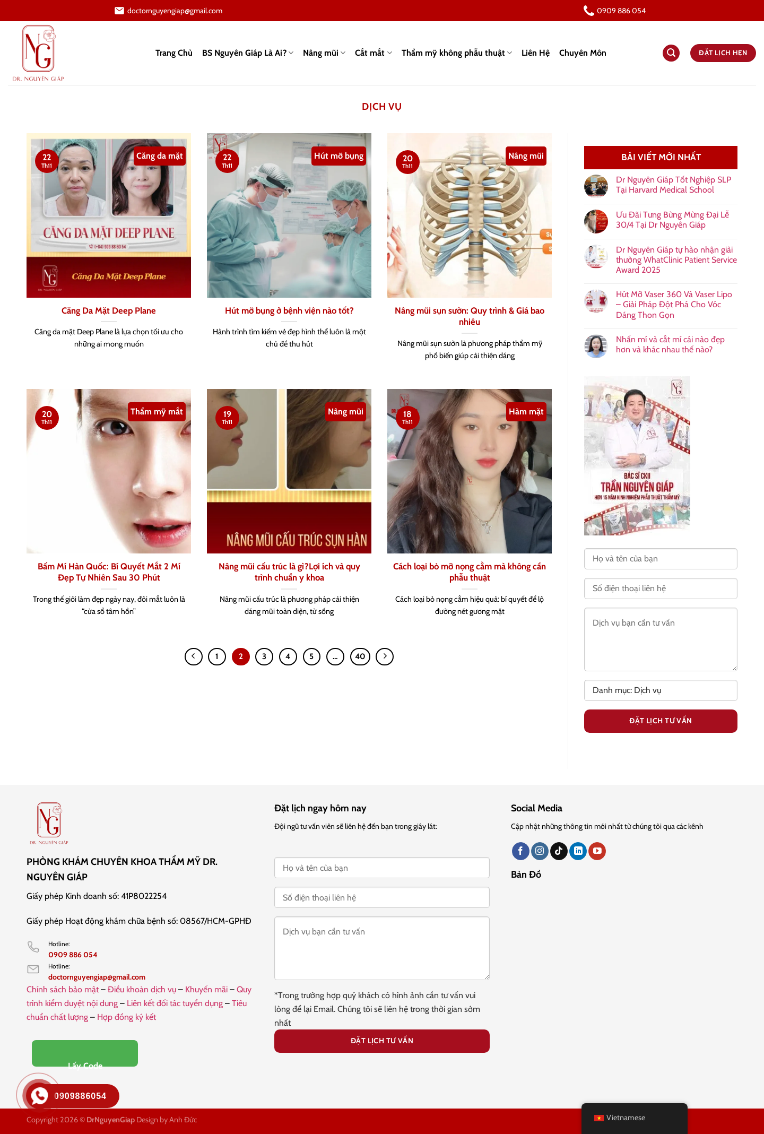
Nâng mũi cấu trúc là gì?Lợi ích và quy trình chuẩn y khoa (289, 572)
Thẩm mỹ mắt (157, 411)
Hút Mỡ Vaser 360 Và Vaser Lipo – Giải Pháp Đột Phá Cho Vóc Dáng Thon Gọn (674, 304)
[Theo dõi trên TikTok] (559, 851)
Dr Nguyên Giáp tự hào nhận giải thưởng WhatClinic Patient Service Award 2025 (676, 260)
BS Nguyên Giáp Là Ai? (247, 53)
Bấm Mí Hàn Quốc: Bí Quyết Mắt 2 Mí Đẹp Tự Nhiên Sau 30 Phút (109, 572)
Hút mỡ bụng (338, 156)
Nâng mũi (324, 53)
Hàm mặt (526, 411)
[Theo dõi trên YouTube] (597, 851)
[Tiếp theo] (385, 657)
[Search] (671, 53)
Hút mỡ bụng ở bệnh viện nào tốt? (289, 310)
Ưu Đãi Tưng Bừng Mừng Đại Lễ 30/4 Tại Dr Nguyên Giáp (672, 220)
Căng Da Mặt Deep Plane (109, 310)
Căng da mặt (159, 156)
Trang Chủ (174, 53)
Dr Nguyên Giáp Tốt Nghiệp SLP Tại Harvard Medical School (673, 185)
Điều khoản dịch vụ (142, 989)
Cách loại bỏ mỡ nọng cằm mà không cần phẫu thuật (469, 572)
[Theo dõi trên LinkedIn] (578, 851)
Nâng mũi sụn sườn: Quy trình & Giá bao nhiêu (469, 316)
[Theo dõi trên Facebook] (520, 851)
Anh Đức (183, 1119)
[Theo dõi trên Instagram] (540, 851)
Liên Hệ (536, 53)
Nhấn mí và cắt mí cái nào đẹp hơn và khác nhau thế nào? (670, 344)
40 (360, 656)
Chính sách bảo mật (63, 989)
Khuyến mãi (206, 989)
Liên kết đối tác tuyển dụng (175, 1003)
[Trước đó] (194, 657)
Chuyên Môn (582, 53)
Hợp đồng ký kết (126, 1017)
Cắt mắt (373, 53)
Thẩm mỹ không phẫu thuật (457, 53)
